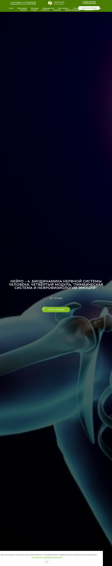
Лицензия (57, 10)
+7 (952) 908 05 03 (89, 3)
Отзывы (34, 10)
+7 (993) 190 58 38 (89, 2)
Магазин (23, 10)
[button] (56, 309)
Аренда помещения (73, 10)
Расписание (22, 8)
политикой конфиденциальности (46, 557)
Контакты (45, 10)
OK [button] (47, 561)
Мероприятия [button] (48, 8)
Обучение (35, 8)
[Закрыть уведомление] (101, 552)
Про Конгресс (63, 8)
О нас (11, 8)
